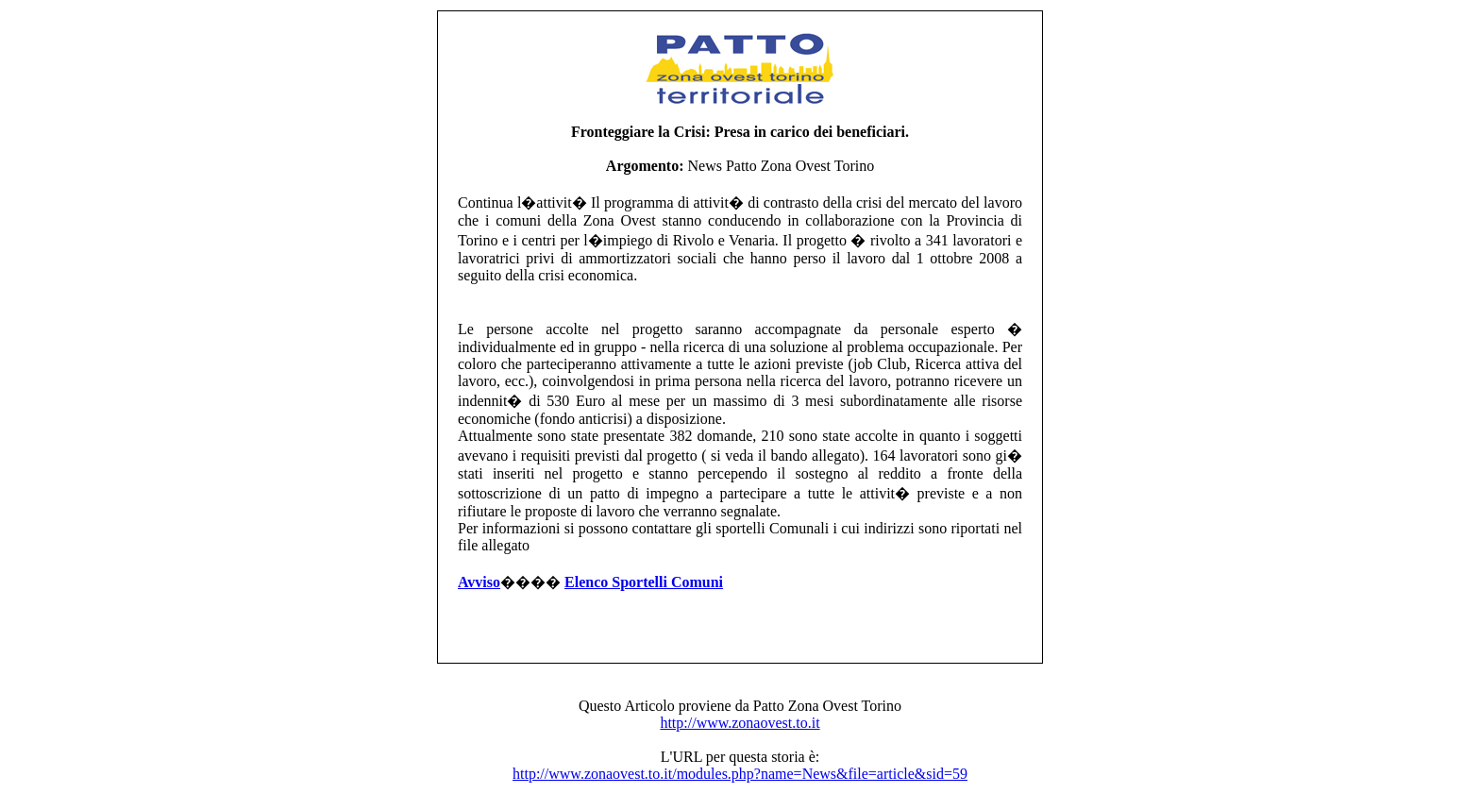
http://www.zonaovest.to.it (739, 723)
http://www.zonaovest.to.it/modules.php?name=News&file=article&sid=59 (740, 774)
